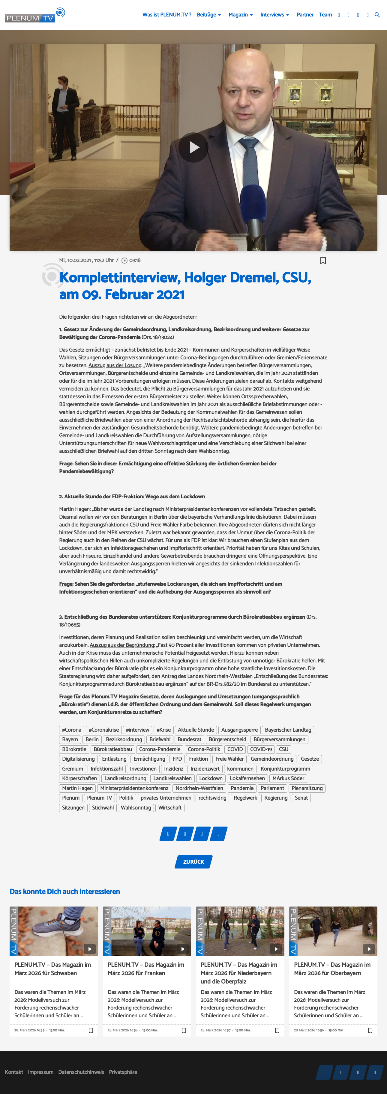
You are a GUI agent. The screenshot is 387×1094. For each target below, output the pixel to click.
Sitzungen (73, 808)
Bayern (70, 740)
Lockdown (211, 778)
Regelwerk (245, 798)
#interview (137, 730)
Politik (126, 798)
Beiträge (206, 15)
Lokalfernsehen (247, 778)
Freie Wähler (229, 759)
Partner (305, 15)
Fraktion (198, 759)
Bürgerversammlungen (279, 740)
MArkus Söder (288, 778)
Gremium (72, 769)
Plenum (71, 798)
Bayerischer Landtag (288, 730)
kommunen (240, 769)
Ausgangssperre (239, 730)
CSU (283, 749)
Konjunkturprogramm (285, 769)
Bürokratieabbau (113, 749)
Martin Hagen (77, 788)
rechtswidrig (212, 798)
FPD (177, 759)
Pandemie (242, 788)
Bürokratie (74, 749)
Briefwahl (159, 740)
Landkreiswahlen (172, 778)
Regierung (275, 798)
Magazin (238, 15)
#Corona (71, 730)
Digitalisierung (78, 759)
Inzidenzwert (205, 769)
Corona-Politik (204, 749)
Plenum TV (99, 798)
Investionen (143, 769)
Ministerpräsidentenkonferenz (134, 788)
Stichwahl (103, 808)
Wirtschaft (170, 808)
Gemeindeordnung (272, 759)
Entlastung (114, 759)
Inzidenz (173, 769)
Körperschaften (79, 778)
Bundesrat (189, 740)
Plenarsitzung (307, 788)
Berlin (92, 740)
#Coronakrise (104, 730)
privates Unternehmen (166, 798)
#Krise (164, 730)
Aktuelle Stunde (196, 730)
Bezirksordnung (124, 740)
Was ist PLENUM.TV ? (166, 15)
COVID (235, 749)
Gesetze (310, 759)
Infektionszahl (107, 769)
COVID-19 (261, 749)
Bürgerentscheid (227, 740)
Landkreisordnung (125, 778)
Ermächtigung (149, 759)
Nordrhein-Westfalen (199, 788)
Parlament (272, 788)
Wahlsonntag (136, 808)
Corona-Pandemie (159, 749)
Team (325, 15)
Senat (301, 798)
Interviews (272, 15)
